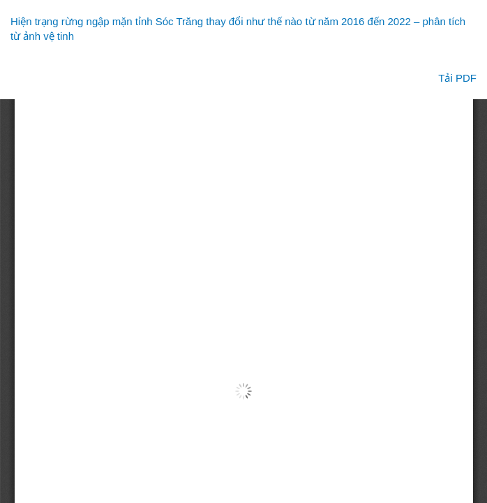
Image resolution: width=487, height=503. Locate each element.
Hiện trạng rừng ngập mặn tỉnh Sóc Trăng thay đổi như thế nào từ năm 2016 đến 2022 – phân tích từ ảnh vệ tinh (237, 28)
